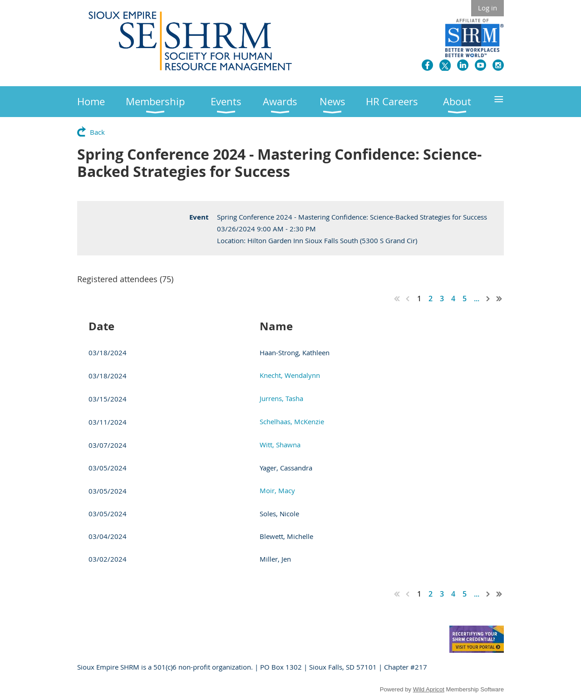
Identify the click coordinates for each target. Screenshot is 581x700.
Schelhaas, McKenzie (292, 421)
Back (97, 132)
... (476, 298)
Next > (488, 298)
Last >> (499, 298)
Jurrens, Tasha (281, 398)
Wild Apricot (428, 689)
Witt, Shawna (280, 444)
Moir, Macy (277, 490)
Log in (487, 7)
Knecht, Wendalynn (290, 375)
